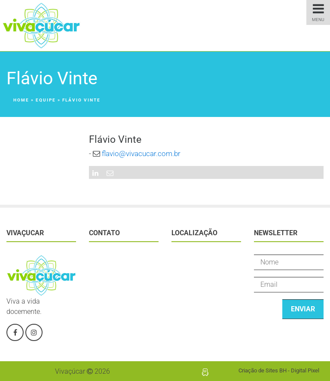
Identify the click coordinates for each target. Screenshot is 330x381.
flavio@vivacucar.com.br (141, 153)
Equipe (46, 100)
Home (21, 100)
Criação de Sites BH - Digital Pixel (278, 370)
